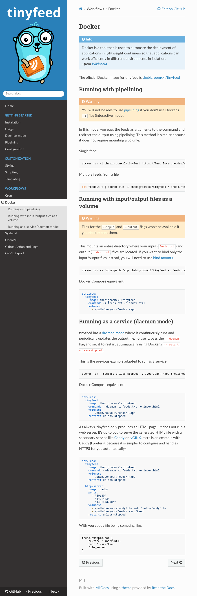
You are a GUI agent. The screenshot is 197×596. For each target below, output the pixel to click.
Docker (8, 203)
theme (126, 588)
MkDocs (102, 588)
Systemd (11, 233)
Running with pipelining (24, 209)
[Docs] (80, 9)
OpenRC (11, 240)
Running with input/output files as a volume (33, 218)
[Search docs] (33, 93)
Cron (8, 195)
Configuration (14, 149)
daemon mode (113, 333)
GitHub (14, 591)
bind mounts (163, 258)
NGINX (135, 438)
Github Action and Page (21, 247)
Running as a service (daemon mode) (33, 227)
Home (9, 106)
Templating (12, 179)
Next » (54, 591)
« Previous (34, 591)
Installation (12, 122)
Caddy (119, 438)
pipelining (131, 110)
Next (176, 562)
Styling (9, 165)
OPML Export (14, 253)
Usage (9, 129)
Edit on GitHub (173, 9)
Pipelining (11, 142)
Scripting (11, 172)
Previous (91, 562)
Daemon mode (15, 135)
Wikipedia (99, 64)
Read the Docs (163, 588)
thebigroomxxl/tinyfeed (161, 77)
